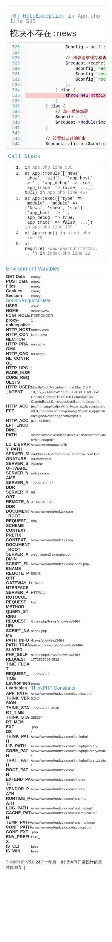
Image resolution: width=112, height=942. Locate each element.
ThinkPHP (15, 862)
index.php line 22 (68, 253)
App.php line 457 (67, 192)
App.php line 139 (52, 227)
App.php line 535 (52, 167)
